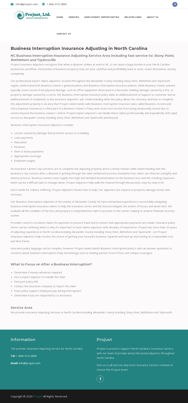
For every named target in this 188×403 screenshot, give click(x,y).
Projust (37, 396)
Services (73, 17)
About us (152, 17)
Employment (101, 17)
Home (59, 17)
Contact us (63, 34)
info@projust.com (24, 4)
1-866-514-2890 (54, 4)
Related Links (133, 17)
